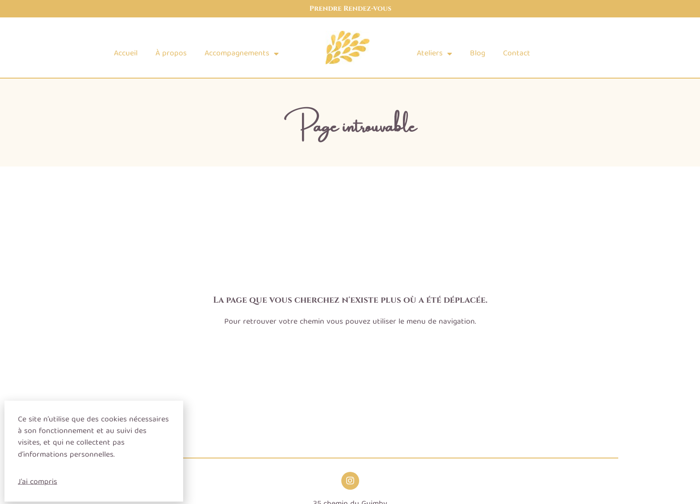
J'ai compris (37, 486)
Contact (516, 54)
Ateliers (434, 54)
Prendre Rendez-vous (350, 8)
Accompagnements (242, 54)
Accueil (126, 54)
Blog (477, 54)
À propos (171, 54)
